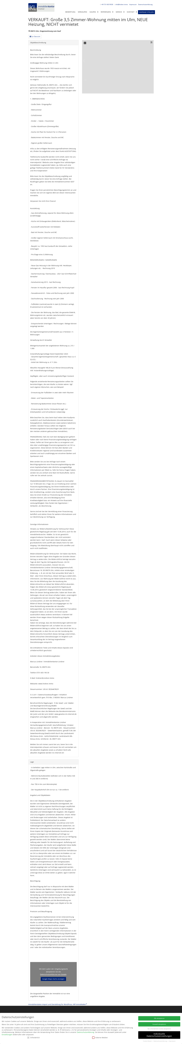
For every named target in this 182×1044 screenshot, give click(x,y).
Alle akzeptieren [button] (159, 1018)
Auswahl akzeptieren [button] (159, 1024)
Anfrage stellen (146, 12)
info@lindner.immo (121, 4)
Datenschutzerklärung (145, 4)
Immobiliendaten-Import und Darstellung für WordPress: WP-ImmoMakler (57, 1004)
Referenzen (106, 12)
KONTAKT (130, 12)
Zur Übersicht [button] (35, 37)
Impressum (133, 4)
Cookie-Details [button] (147, 1041)
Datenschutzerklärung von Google (53, 974)
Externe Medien (100, 1037)
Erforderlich (33, 1037)
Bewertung (70, 12)
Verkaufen (82, 12)
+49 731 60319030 (107, 4)
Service (119, 12)
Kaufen (93, 12)
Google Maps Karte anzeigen (53, 979)
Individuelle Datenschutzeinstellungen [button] (159, 1034)
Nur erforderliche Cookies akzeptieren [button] (159, 1029)
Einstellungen (7, 1034)
